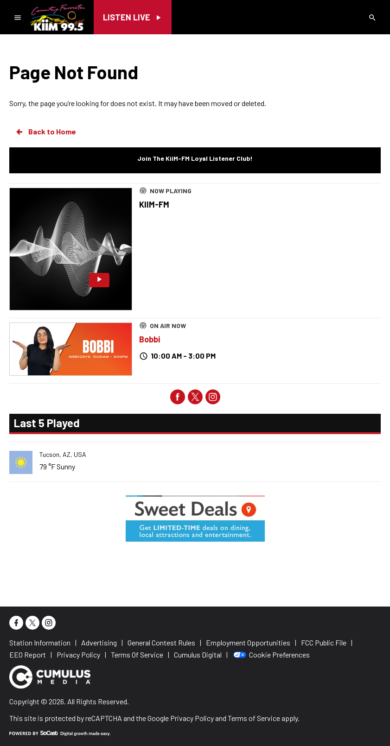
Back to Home (45, 131)
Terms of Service (254, 718)
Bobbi (149, 339)
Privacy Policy (192, 718)
